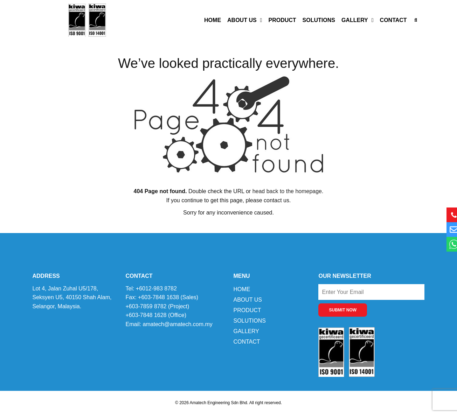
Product (282, 20)
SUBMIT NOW (342, 310)
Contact (393, 20)
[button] (416, 20)
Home (212, 20)
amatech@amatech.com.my (177, 324)
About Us (244, 20)
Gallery (357, 20)
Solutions (319, 20)
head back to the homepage (287, 191)
